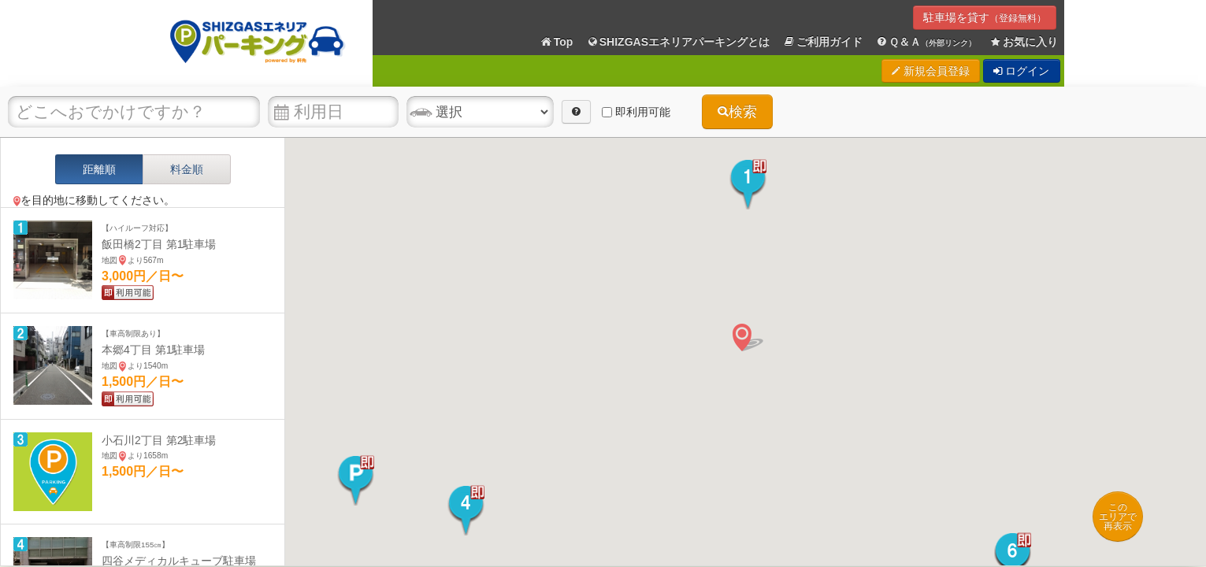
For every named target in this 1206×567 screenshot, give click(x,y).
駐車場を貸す (984, 17)
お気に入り (1023, 42)
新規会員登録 (931, 71)
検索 (737, 112)
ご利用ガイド (822, 42)
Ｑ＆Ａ (926, 42)
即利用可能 (636, 112)
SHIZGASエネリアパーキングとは (677, 42)
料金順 (186, 169)
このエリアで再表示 (1118, 517)
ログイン (1021, 71)
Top (556, 42)
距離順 (99, 169)
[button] (747, 184)
